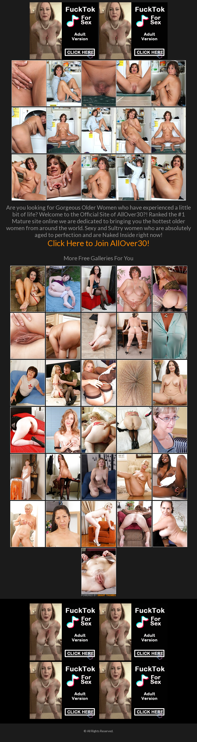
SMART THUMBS (106, 595)
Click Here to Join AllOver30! (98, 243)
